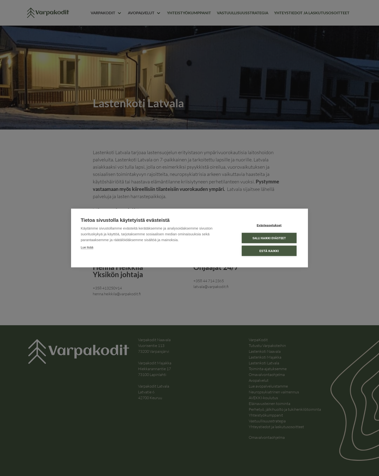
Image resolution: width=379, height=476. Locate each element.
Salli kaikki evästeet (269, 238)
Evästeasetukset (269, 225)
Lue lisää (87, 247)
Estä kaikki (269, 251)
